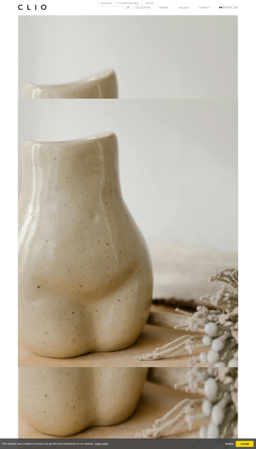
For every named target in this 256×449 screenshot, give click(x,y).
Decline (229, 444)
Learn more (101, 443)
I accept (244, 444)
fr (226, 7)
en (221, 7)
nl (231, 7)
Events (163, 7)
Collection (142, 7)
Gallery (183, 7)
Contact (204, 7)
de (236, 7)
